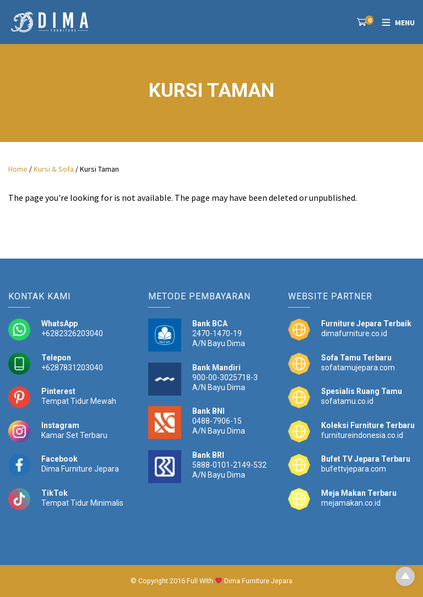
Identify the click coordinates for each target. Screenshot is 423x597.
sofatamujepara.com (358, 367)
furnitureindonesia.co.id (362, 435)
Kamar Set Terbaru (74, 435)
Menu (405, 23)
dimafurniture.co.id (354, 333)
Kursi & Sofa (54, 169)
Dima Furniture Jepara (80, 468)
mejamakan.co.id (351, 503)
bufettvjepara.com (353, 468)
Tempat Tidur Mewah (78, 401)
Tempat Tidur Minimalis (82, 503)
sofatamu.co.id (347, 401)
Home (18, 169)
